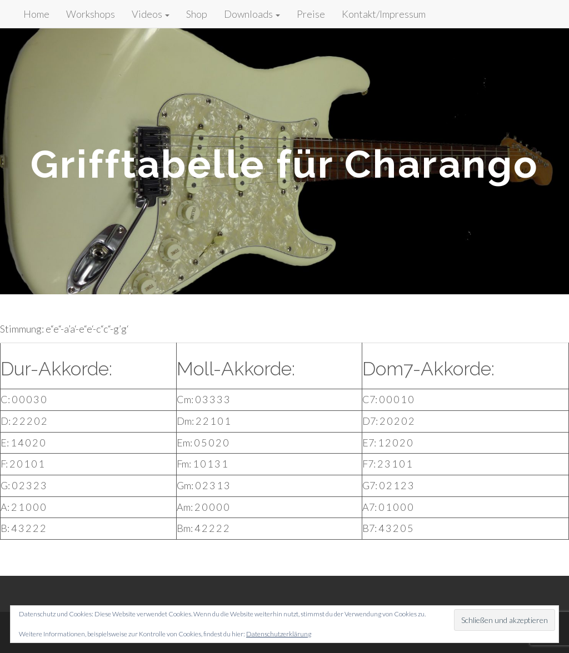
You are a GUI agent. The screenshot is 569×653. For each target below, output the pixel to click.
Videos (150, 14)
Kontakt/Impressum (384, 14)
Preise (311, 14)
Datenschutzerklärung (278, 634)
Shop (196, 14)
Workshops (90, 14)
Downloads (252, 14)
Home (36, 14)
